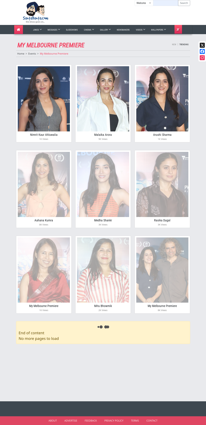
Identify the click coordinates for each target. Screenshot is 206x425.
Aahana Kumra (43, 220)
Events (32, 53)
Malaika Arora (103, 135)
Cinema (89, 30)
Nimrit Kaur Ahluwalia (44, 135)
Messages (54, 30)
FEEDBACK (91, 420)
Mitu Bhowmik (103, 306)
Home (20, 53)
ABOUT (52, 420)
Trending (184, 44)
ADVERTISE (70, 420)
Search (184, 3)
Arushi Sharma (162, 135)
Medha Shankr (103, 220)
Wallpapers (159, 30)
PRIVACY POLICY (113, 420)
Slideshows (72, 30)
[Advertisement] (134, 15)
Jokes (37, 30)
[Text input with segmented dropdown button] (165, 3)
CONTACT (152, 420)
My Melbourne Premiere (43, 306)
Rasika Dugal (162, 220)
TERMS (135, 420)
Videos (141, 30)
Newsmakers (123, 30)
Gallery (105, 30)
